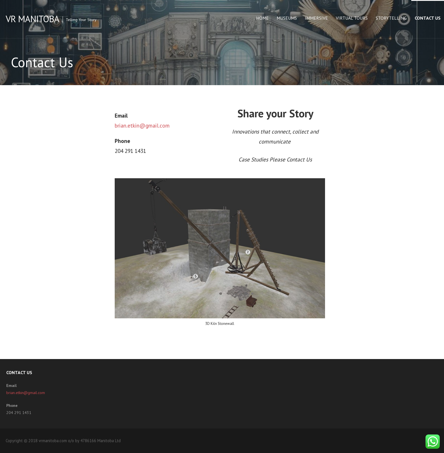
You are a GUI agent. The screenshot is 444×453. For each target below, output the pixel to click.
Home (262, 18)
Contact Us (428, 18)
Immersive (316, 18)
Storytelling (391, 18)
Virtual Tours (352, 18)
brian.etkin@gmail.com (142, 125)
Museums (287, 18)
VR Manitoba (32, 19)
